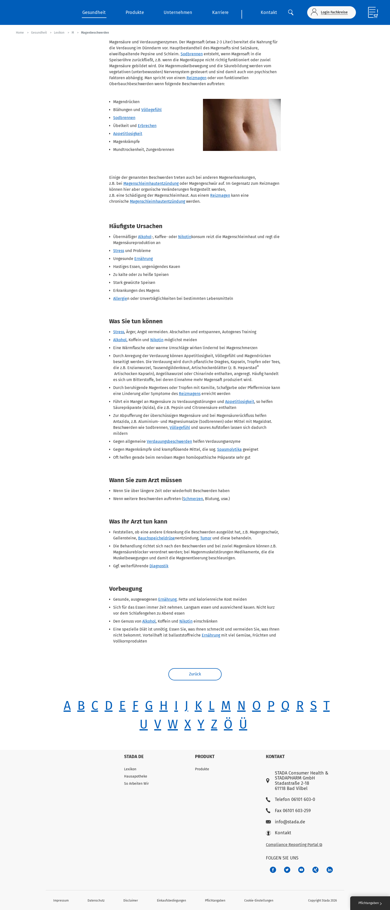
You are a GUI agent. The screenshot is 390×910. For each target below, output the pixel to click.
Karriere (220, 12)
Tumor (205, 538)
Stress (118, 250)
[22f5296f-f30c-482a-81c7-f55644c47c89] (315, 870)
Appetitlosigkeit (127, 133)
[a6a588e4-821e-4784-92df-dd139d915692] (287, 870)
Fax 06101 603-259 (288, 810)
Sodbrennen (192, 54)
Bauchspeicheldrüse (156, 538)
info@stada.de (285, 822)
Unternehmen (178, 12)
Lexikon (130, 769)
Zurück (195, 674)
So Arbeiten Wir (136, 783)
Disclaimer (130, 900)
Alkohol (144, 236)
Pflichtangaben (215, 900)
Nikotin (184, 236)
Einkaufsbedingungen (171, 900)
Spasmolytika (229, 449)
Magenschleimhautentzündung (151, 183)
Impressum (61, 900)
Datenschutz (96, 900)
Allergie (120, 298)
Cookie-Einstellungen (258, 900)
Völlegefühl (151, 109)
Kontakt (269, 12)
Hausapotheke (135, 776)
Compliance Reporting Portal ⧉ (294, 844)
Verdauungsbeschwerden (169, 441)
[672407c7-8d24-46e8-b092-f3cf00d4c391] (273, 870)
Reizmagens (189, 393)
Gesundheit (94, 12)
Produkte (135, 12)
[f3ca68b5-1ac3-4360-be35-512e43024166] (301, 870)
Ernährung (143, 258)
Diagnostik (158, 566)
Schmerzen (193, 498)
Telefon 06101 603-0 (290, 799)
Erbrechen (147, 125)
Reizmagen (196, 77)
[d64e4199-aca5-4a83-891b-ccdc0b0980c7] (330, 870)
